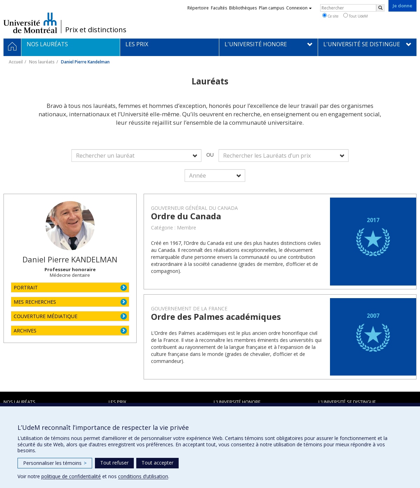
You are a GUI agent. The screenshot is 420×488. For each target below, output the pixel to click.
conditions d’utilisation (143, 476)
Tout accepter (157, 462)
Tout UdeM (355, 16)
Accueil (16, 62)
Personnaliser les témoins (55, 463)
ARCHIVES (25, 330)
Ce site (330, 16)
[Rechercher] (380, 8)
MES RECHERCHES (35, 301)
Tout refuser (114, 462)
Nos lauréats (42, 62)
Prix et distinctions (95, 29)
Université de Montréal (30, 22)
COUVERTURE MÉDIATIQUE (45, 316)
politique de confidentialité (71, 476)
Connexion (299, 8)
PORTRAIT (26, 287)
